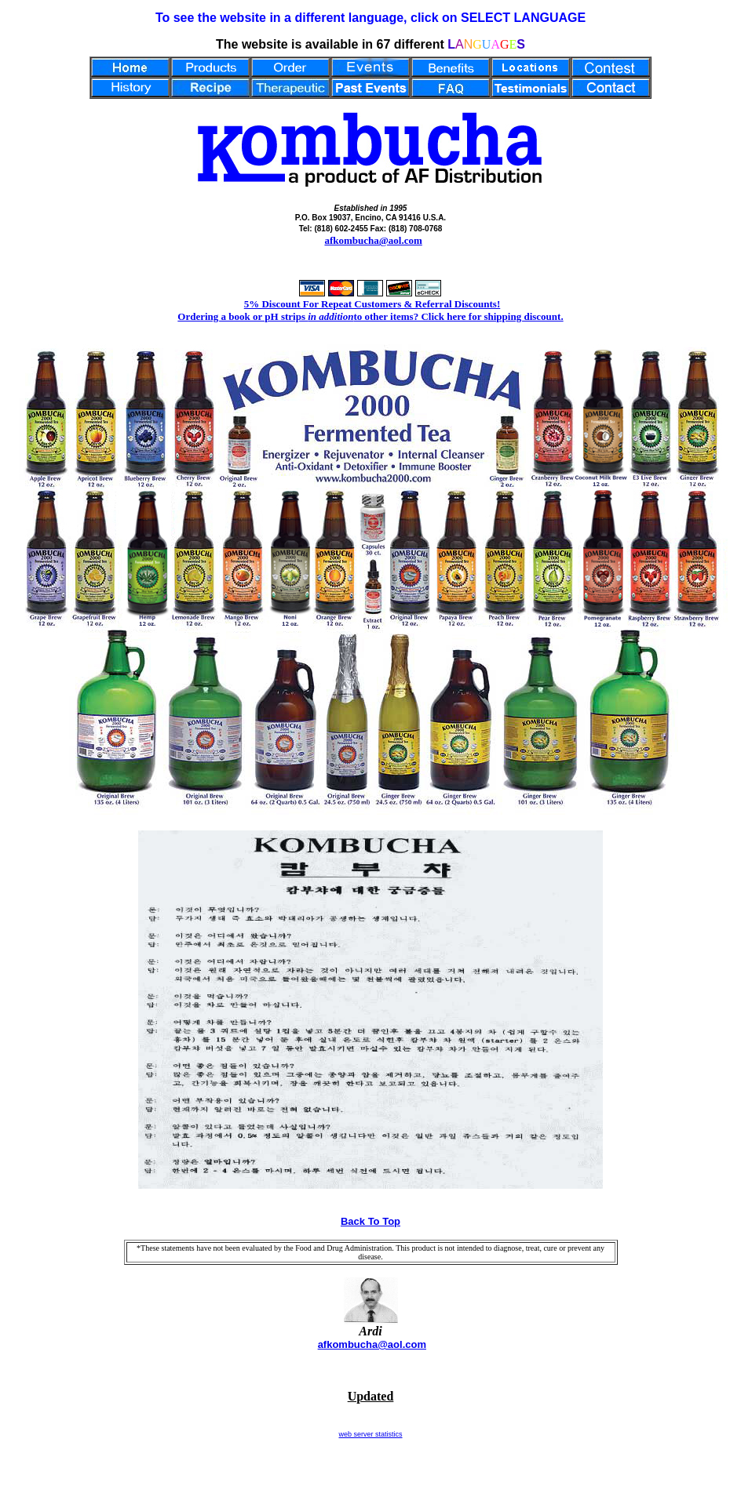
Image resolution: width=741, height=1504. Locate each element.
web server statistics (370, 1434)
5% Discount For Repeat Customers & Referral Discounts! (372, 304)
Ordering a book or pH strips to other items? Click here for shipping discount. (370, 316)
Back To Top (370, 1221)
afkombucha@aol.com (373, 240)
